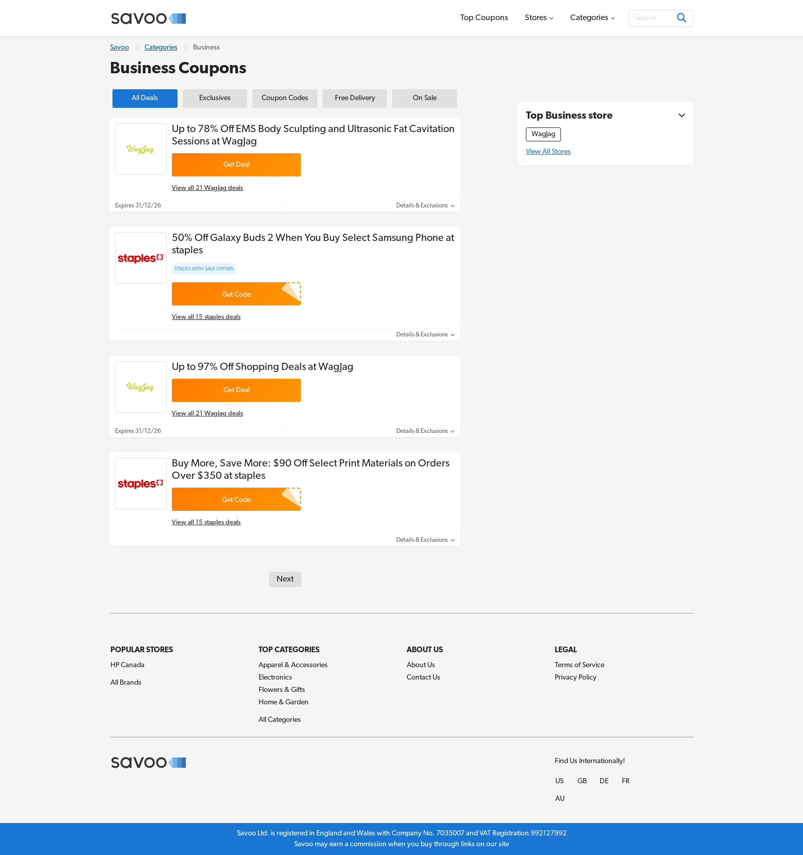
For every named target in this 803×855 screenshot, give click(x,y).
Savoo (119, 48)
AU (560, 799)
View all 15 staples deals (206, 317)
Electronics (275, 678)
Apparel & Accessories (293, 665)
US (559, 781)
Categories (161, 48)
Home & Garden (284, 702)
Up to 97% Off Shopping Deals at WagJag (263, 367)
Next (285, 579)
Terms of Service (579, 665)
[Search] (661, 18)
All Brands (125, 683)
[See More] (679, 116)
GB (582, 781)
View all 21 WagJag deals (207, 188)
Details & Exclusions (425, 206)
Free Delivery (355, 98)
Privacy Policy (576, 678)
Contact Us (423, 678)
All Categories (280, 720)
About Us (421, 665)
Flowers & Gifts (282, 690)
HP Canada (127, 665)
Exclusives (215, 98)
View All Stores (548, 152)
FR (626, 781)
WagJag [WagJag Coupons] (543, 134)
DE (604, 781)
